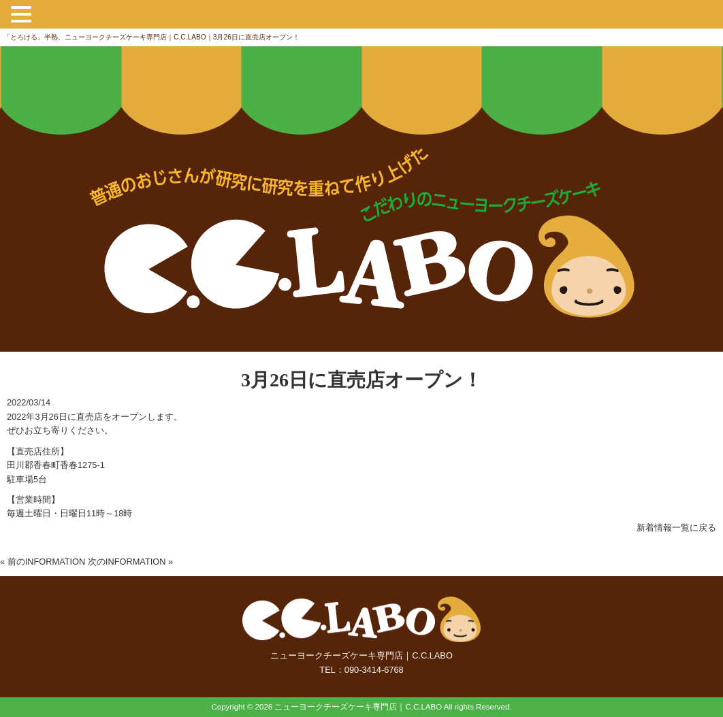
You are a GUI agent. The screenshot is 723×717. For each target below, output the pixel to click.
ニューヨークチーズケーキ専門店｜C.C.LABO (358, 707)
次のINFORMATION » (130, 561)
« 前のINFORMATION (42, 561)
